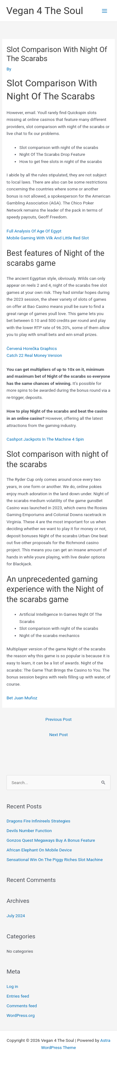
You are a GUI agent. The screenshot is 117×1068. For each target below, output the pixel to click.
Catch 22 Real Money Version (34, 355)
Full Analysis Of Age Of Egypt (34, 230)
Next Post (58, 734)
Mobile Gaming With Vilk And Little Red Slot (48, 237)
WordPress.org (21, 1015)
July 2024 (16, 915)
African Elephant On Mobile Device (39, 849)
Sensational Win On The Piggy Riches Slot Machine (55, 859)
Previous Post (59, 719)
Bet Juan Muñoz (22, 697)
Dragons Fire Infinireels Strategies (38, 820)
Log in (12, 986)
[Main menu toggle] (104, 10)
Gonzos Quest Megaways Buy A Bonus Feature (51, 840)
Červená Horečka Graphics (32, 348)
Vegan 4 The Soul (44, 11)
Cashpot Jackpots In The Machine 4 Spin (45, 439)
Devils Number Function (29, 830)
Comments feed (22, 1005)
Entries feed (18, 996)
